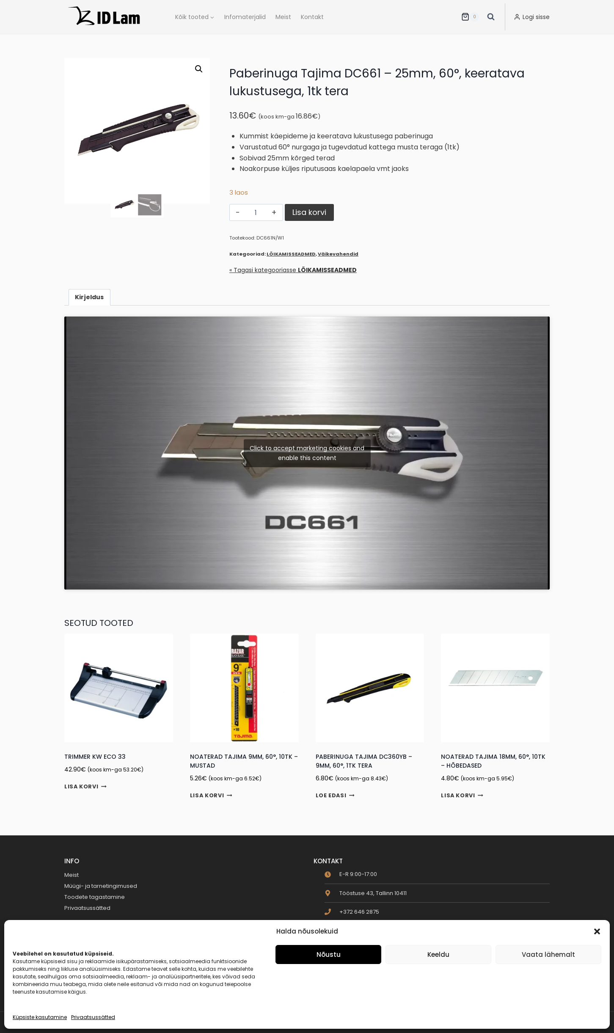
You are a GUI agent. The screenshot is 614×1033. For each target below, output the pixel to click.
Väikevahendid (338, 254)
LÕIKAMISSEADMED (291, 254)
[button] (597, 931)
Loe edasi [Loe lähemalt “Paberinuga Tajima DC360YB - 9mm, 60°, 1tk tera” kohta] (335, 795)
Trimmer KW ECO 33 (95, 756)
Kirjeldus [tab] (89, 297)
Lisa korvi (309, 212)
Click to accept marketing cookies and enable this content (307, 453)
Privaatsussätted (93, 1017)
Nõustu (329, 954)
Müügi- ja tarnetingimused (100, 886)
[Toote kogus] (256, 212)
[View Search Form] (490, 17)
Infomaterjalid (245, 17)
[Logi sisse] (532, 17)
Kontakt (312, 17)
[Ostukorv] (470, 17)
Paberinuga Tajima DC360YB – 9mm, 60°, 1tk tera (364, 761)
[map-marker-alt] (366, 893)
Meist (283, 17)
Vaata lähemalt (548, 954)
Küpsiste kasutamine (40, 1017)
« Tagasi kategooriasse (293, 270)
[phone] (352, 912)
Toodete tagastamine (94, 897)
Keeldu (438, 954)
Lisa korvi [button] (85, 787)
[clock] (351, 874)
